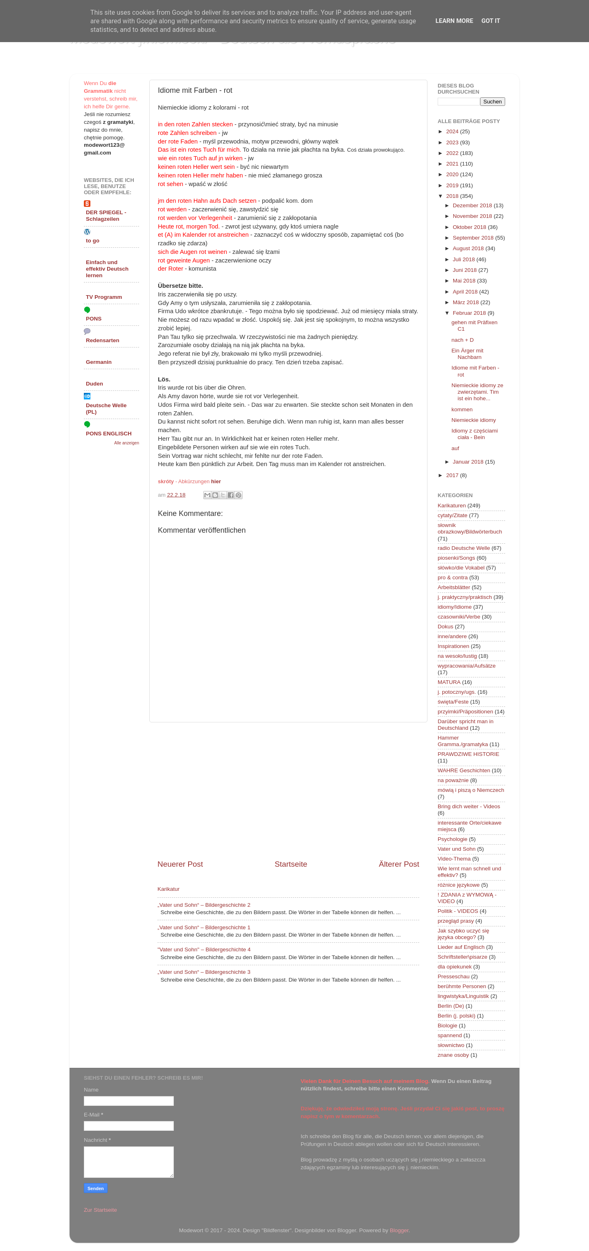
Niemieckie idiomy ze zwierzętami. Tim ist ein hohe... (478, 391)
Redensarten (102, 340)
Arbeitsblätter (454, 587)
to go (92, 241)
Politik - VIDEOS (458, 911)
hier (216, 481)
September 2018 (474, 238)
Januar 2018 (469, 462)
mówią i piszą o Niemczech (471, 790)
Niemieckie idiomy (474, 420)
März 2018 (467, 302)
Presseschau (454, 976)
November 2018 (473, 216)
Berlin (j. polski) (456, 1016)
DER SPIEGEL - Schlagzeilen (106, 215)
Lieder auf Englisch (461, 947)
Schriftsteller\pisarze (463, 957)
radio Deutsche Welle (464, 548)
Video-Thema (454, 859)
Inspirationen (453, 646)
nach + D (463, 340)
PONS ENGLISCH (109, 433)
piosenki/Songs (456, 558)
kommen (462, 409)
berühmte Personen (462, 986)
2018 (453, 196)
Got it (490, 21)
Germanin (99, 362)
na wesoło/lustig (457, 656)
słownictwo (451, 1045)
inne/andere (452, 636)
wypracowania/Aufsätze (467, 666)
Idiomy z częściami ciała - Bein (475, 434)
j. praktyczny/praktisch (465, 597)
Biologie (447, 1025)
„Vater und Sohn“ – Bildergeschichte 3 (203, 972)
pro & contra (453, 577)
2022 (453, 153)
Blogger (399, 1230)
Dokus (445, 626)
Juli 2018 (465, 259)
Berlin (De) (451, 1006)
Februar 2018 (470, 313)
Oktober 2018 (470, 227)
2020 (453, 174)
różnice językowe (459, 885)
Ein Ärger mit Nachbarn (467, 354)
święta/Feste (453, 702)
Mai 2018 (465, 281)
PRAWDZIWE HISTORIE (468, 754)
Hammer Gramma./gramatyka (463, 741)
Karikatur (168, 889)
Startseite (290, 864)
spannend (450, 1035)
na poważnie (453, 780)
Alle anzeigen (126, 443)
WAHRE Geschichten (464, 770)
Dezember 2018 (473, 205)
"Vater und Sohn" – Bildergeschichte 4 (204, 949)
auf (455, 448)
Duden (94, 384)
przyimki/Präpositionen (465, 711)
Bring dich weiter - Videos (469, 806)
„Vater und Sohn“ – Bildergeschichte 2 (203, 905)
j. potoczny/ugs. (457, 692)
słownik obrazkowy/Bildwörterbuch (470, 528)
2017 (453, 475)
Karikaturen (452, 505)
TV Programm (104, 297)
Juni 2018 (465, 270)
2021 (453, 164)
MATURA (449, 682)
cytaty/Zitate (453, 515)
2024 (453, 131)
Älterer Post (399, 864)
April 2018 (466, 292)
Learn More (454, 21)
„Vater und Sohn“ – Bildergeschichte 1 (203, 927)
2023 (453, 142)
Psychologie (453, 839)
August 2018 (469, 248)
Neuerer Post (180, 864)
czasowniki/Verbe (459, 617)
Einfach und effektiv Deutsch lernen (107, 268)
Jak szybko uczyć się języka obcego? (463, 934)
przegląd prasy (456, 921)
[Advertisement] (288, 790)
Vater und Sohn (457, 849)
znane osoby (453, 1055)
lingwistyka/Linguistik (463, 996)
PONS (93, 319)
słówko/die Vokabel (461, 568)
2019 (453, 185)
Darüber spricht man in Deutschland (466, 724)
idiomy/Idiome (455, 607)
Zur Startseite (100, 1210)
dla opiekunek (455, 967)
